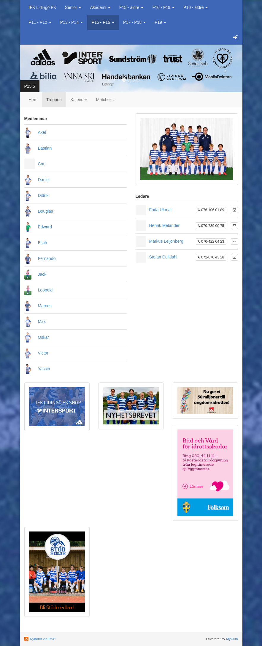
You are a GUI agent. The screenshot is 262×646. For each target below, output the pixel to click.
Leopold (45, 290)
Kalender (79, 99)
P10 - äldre (195, 7)
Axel (42, 132)
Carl (42, 164)
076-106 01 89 (211, 210)
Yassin (44, 368)
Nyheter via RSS (42, 639)
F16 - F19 (163, 7)
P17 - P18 (134, 22)
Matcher (105, 99)
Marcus (45, 305)
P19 (160, 22)
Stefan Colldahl (163, 257)
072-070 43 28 (211, 257)
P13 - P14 (71, 22)
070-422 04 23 (211, 241)
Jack (42, 274)
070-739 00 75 (211, 226)
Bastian (45, 148)
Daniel (44, 179)
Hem (33, 99)
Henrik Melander (164, 225)
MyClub (232, 639)
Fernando (47, 258)
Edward (45, 227)
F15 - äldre (131, 7)
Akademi (100, 7)
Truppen (54, 99)
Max (42, 321)
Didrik (43, 195)
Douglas (45, 211)
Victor (43, 353)
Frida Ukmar (160, 209)
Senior (73, 7)
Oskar (43, 337)
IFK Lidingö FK (42, 7)
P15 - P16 (103, 22)
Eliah (42, 242)
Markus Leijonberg (166, 241)
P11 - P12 (40, 22)
